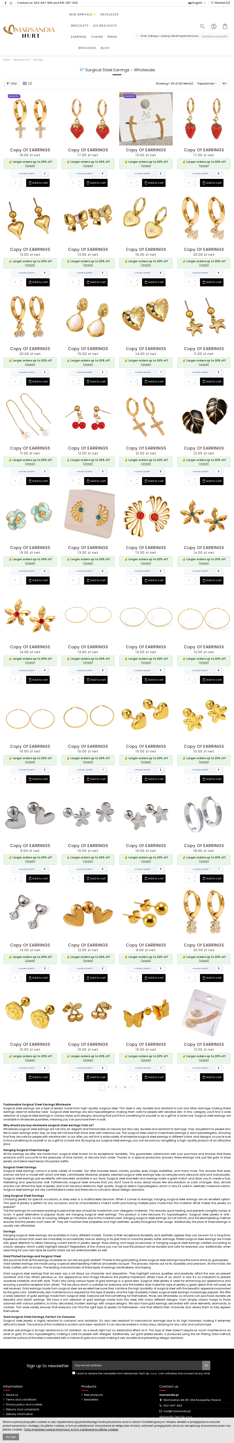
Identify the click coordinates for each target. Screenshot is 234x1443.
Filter (12, 83)
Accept (11, 1437)
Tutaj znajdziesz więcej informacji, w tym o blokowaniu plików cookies (71, 1429)
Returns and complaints (22, 1409)
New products (93, 1395)
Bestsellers (91, 1399)
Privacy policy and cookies (24, 1404)
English (197, 3)
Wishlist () (220, 3)
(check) (30, 165)
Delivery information (19, 1414)
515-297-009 (69, 3)
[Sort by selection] (207, 84)
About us (12, 1395)
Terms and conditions (21, 1399)
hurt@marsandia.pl (177, 1411)
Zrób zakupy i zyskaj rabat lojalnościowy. (182, 36)
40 (225, 83)
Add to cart (38, 183)
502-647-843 (43, 3)
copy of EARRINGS (30, 150)
